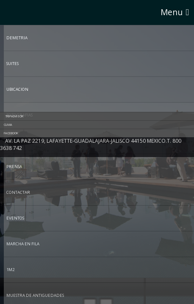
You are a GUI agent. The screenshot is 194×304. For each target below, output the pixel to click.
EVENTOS (15, 218)
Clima (9, 124)
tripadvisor (14, 116)
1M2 (10, 269)
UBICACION (17, 89)
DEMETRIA (17, 38)
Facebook (12, 133)
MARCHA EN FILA (22, 244)
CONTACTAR (18, 192)
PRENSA (14, 166)
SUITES (12, 63)
